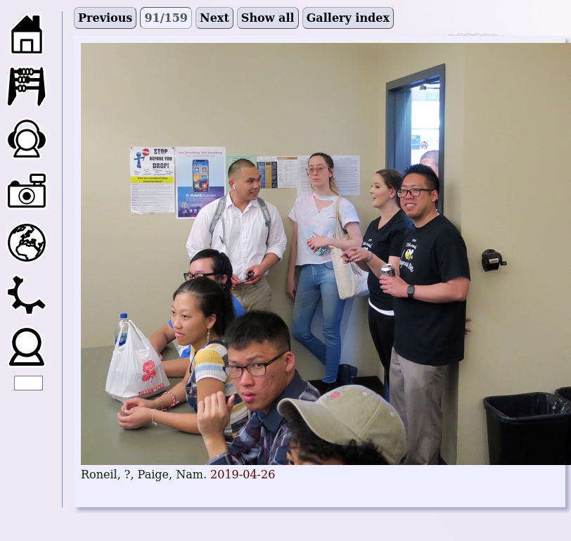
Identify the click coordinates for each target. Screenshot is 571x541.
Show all (268, 18)
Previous (105, 18)
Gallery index (348, 18)
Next (214, 18)
